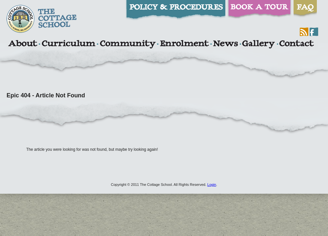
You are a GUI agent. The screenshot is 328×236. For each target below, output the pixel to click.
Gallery (258, 44)
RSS (304, 32)
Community (127, 44)
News (225, 44)
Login (211, 185)
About (22, 44)
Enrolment (184, 44)
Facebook (314, 32)
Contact (296, 44)
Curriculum (68, 44)
